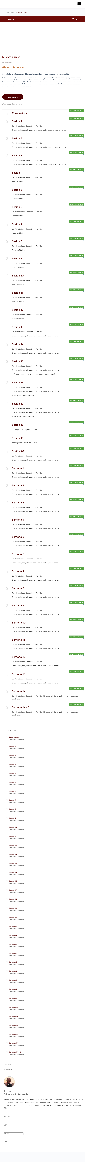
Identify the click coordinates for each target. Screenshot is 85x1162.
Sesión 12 (17, 309)
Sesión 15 (17, 361)
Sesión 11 (17, 292)
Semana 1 (18, 468)
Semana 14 (18, 691)
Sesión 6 (17, 206)
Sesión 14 (17, 344)
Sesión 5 (17, 189)
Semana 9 (18, 605)
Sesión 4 (17, 172)
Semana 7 (18, 571)
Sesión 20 (18, 451)
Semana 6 (18, 554)
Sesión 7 (17, 224)
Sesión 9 (17, 258)
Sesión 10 (18, 275)
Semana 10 (19, 622)
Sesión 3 (17, 155)
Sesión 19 (18, 437)
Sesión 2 (17, 138)
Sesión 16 (17, 382)
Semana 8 (18, 588)
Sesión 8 (17, 241)
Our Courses (11, 12)
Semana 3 (18, 502)
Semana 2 (18, 485)
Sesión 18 (18, 424)
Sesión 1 (17, 121)
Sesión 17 (17, 403)
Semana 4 (18, 519)
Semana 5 (18, 536)
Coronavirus (19, 113)
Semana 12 (18, 656)
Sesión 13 (17, 326)
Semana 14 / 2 (21, 707)
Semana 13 (18, 674)
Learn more (13, 97)
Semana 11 (18, 639)
